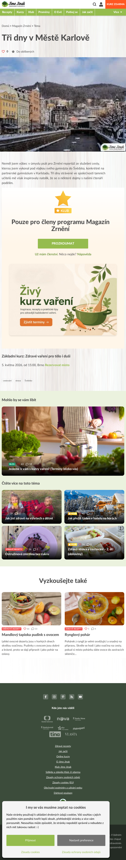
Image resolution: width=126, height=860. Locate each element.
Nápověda (84, 254)
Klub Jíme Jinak (63, 767)
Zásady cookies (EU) (63, 782)
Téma (37, 26)
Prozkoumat (63, 243)
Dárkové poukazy (63, 793)
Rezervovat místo (57, 365)
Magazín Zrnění (21, 26)
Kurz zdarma (116, 4)
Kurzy (20, 12)
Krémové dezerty (11, 629)
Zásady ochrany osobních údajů (63, 777)
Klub (31, 12)
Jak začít (87, 12)
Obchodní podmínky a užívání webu (63, 788)
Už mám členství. (47, 254)
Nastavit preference (81, 840)
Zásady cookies (30, 852)
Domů (5, 26)
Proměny (44, 12)
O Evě (58, 12)
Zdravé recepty (73, 629)
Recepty (7, 12)
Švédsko (28, 381)
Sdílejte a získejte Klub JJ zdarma (63, 772)
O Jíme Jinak (63, 762)
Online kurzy (63, 756)
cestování (7, 381)
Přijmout (30, 840)
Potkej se (72, 12)
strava (18, 381)
